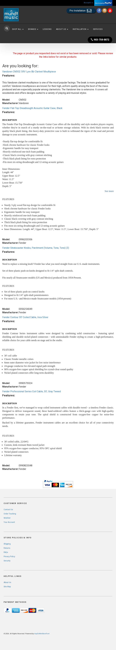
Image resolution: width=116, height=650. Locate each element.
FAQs (6, 552)
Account (88, 3)
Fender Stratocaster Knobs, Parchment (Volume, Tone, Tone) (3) (35, 247)
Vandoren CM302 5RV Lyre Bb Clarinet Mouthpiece (29, 71)
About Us (62, 29)
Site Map (7, 587)
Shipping (7, 544)
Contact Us (8, 509)
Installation (81, 29)
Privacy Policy (9, 556)
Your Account (9, 522)
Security (7, 561)
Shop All (18, 29)
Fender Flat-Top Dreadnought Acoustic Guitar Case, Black (32, 108)
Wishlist (7, 518)
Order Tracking (10, 514)
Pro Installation (81, 10)
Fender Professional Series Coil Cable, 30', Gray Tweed (31, 391)
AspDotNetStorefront (41, 634)
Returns (7, 548)
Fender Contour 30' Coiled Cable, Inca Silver (25, 317)
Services (98, 29)
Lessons (47, 29)
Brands (33, 29)
